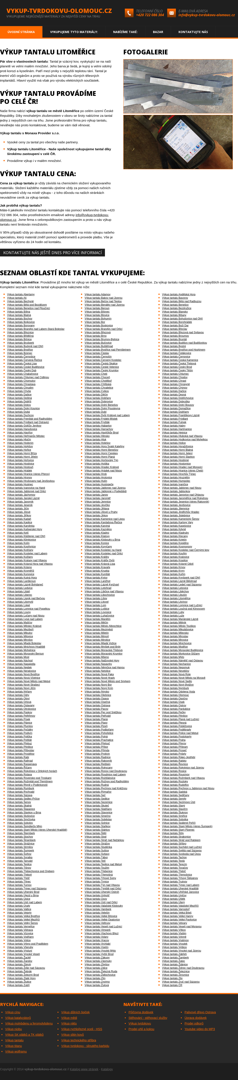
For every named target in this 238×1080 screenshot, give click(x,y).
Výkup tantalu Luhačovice (99, 615)
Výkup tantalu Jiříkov (19, 515)
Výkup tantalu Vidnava (20, 929)
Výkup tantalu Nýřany (19, 691)
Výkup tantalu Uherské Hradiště (180, 888)
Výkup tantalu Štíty (173, 833)
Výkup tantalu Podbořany (99, 729)
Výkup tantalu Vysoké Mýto (100, 950)
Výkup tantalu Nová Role (176, 674)
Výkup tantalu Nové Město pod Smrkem (107, 681)
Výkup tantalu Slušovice (21, 816)
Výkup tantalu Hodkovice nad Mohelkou (185, 439)
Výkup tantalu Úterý (173, 902)
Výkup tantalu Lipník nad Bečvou (26, 598)
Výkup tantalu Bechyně (20, 301)
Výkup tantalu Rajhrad (20, 760)
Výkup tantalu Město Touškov (179, 626)
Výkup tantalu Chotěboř (98, 380)
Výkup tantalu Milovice (20, 636)
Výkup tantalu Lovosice (98, 612)
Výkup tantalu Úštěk (173, 898)
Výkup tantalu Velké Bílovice (101, 916)
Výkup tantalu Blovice (97, 315)
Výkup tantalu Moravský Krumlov (103, 653)
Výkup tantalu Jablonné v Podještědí (106, 491)
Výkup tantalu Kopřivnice (21, 546)
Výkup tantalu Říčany (19, 767)
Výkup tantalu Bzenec (19, 353)
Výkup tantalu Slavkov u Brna (24, 812)
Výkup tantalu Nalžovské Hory (102, 660)
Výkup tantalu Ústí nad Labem (24, 902)
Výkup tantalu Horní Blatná (177, 449)
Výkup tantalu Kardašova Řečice (103, 522)
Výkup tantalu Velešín (97, 912)
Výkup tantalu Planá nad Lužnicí (180, 719)
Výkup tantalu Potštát (19, 740)
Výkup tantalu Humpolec (176, 480)
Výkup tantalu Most (18, 657)
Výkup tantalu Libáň (18, 591)
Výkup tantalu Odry (18, 695)
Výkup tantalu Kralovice (175, 556)
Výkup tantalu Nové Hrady (100, 677)
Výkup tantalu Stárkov (97, 829)
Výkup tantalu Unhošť (97, 895)
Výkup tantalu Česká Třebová (179, 363)
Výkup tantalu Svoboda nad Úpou (181, 853)
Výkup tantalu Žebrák (19, 971)
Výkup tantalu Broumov (175, 335)
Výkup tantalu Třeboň (19, 874)
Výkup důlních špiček (75, 1012)
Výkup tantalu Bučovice (98, 342)
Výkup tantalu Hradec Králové (102, 467)
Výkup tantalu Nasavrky (98, 664)
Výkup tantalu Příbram (175, 746)
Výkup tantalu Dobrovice (99, 401)
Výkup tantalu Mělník (174, 622)
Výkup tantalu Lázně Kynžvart (102, 584)
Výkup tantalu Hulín (96, 480)
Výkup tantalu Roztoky (175, 781)
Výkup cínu (12, 1012)
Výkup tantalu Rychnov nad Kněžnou (106, 788)
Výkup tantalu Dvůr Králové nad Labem (107, 415)
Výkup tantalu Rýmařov (98, 791)
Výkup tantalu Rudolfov (175, 784)
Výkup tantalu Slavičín (175, 809)
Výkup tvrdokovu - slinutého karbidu (85, 1046)
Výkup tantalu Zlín (95, 978)
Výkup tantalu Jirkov (96, 515)
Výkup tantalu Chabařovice (22, 373)
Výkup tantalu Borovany (21, 325)
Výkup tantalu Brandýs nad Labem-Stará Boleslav (35, 328)
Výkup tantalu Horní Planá (100, 456)
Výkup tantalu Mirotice (97, 639)
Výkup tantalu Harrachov (99, 429)
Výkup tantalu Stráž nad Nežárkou (104, 840)
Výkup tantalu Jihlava (97, 508)
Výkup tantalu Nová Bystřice (23, 674)
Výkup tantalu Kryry (173, 570)
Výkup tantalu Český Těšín (177, 370)
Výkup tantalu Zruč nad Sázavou (180, 981)
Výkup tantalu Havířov (19, 432)
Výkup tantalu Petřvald (98, 715)
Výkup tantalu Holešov (97, 442)
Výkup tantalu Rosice (174, 771)
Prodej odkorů (194, 1023)
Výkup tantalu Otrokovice (21, 708)
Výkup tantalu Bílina (18, 311)
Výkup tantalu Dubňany (175, 411)
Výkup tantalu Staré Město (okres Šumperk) (187, 826)
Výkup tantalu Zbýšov (97, 964)
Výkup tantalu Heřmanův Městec (26, 436)
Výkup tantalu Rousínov (176, 774)
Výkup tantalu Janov (96, 494)
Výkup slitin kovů (72, 1034)
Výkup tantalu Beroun (97, 308)
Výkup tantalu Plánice (19, 722)
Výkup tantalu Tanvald (19, 860)
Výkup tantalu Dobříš (19, 401)
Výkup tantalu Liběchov (175, 591)
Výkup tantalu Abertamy (21, 294)
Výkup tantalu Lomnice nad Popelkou (28, 608)
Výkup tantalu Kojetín (174, 539)
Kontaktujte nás (193, 32)
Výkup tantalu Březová (98, 332)
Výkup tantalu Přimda (97, 750)
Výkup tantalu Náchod (19, 660)
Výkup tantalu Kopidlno (175, 543)
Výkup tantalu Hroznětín (176, 477)
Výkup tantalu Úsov (96, 898)
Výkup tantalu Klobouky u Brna (102, 539)
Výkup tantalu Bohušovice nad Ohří (182, 318)
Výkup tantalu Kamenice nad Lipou (105, 518)
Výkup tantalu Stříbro (174, 843)
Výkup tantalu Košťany (20, 550)
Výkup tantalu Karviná (97, 525)
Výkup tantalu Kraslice (175, 560)
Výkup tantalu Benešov (175, 304)
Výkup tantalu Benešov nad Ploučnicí (28, 308)
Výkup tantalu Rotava (19, 774)
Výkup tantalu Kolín (18, 543)
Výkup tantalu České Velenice (102, 366)
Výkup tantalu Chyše (19, 391)
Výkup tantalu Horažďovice (177, 446)
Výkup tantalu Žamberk (175, 957)
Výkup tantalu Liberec (19, 594)
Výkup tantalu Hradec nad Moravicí (182, 467)
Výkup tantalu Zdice (96, 967)
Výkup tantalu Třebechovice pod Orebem (30, 871)
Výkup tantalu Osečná (97, 702)
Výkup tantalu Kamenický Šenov (180, 518)
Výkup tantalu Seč (95, 795)
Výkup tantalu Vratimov (175, 940)
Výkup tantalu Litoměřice (176, 598)
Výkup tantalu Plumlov (20, 726)
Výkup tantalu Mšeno (97, 657)
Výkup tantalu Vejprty (19, 912)
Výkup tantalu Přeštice (20, 746)
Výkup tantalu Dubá (18, 411)
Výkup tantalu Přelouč (97, 743)
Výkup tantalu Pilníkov (175, 715)
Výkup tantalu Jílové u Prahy (101, 512)
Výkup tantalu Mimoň (97, 636)
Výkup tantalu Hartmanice (177, 429)
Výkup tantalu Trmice (97, 881)
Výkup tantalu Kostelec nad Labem (27, 553)
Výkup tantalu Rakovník (98, 760)
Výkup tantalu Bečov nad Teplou (103, 301)
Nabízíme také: (125, 32)
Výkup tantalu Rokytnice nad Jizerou (183, 767)
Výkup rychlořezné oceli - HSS (81, 1029)
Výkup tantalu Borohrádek (177, 322)
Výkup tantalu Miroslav (175, 636)
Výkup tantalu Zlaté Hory (21, 978)
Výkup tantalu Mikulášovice (177, 629)
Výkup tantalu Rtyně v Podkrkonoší (27, 784)
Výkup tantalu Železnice (176, 971)
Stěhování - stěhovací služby (148, 1018)
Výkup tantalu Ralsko (174, 760)
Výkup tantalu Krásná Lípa (100, 563)
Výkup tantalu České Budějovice (25, 366)
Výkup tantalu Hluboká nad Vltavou (182, 436)
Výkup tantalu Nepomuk (176, 667)
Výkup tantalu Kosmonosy (177, 546)
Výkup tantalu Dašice (19, 394)
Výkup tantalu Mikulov (19, 632)
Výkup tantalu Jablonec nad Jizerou (105, 487)
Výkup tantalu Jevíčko (97, 505)
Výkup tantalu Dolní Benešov (101, 404)
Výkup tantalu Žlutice (19, 981)
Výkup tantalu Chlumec (175, 373)
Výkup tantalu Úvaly (18, 905)
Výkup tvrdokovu (140, 1023)
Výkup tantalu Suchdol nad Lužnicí (182, 847)
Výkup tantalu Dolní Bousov (178, 404)
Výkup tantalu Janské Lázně (23, 498)
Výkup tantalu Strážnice (20, 843)
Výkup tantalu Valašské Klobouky (104, 905)
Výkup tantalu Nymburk (175, 688)
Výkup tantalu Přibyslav (20, 750)
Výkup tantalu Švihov (19, 853)
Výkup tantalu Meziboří (20, 629)
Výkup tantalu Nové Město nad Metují (28, 681)
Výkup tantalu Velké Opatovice (102, 919)
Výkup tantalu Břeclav (174, 328)
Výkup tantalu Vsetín (96, 947)
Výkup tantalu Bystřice (20, 349)
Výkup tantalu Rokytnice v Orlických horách (32, 771)
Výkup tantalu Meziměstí (99, 629)
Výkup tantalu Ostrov (174, 705)
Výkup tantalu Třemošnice (177, 874)
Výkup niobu (13, 1029)
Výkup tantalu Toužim (97, 867)
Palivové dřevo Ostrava (200, 1012)
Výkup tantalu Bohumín (98, 318)
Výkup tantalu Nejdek (19, 667)
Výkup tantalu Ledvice (19, 588)
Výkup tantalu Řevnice (175, 764)
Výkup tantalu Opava (97, 698)
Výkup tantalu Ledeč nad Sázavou (181, 584)
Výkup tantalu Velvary (174, 923)
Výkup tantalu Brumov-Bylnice (102, 339)
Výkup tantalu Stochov (20, 836)
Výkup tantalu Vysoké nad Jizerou (181, 950)
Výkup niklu (69, 1023)
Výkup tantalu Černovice (176, 356)
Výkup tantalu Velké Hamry (177, 916)
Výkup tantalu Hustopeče (99, 484)
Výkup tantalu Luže (173, 615)
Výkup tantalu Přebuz (19, 743)
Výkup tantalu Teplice (19, 864)
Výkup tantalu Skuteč (97, 805)
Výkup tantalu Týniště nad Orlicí (103, 888)
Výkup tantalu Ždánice (175, 964)
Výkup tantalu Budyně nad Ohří (25, 346)
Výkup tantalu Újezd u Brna (23, 895)
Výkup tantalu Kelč (18, 532)
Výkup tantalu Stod (95, 836)
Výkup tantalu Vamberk (98, 909)
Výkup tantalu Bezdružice (176, 308)
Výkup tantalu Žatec (173, 961)
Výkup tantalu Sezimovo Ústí (178, 802)
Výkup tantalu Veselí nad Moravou (181, 926)
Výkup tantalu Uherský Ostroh (102, 891)
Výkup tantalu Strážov (97, 843)
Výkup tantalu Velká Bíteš (176, 912)
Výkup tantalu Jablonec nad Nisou (181, 487)
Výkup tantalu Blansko (175, 311)
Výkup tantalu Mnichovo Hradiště (26, 646)
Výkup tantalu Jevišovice (176, 505)
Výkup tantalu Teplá (173, 860)
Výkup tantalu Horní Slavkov (178, 456)
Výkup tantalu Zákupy (97, 957)
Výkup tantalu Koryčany (98, 546)
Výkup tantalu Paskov (19, 712)
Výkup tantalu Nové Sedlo (177, 681)
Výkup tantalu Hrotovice (98, 477)
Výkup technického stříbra (78, 1040)
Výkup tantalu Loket (18, 605)
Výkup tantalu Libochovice (100, 594)
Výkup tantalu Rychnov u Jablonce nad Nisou (188, 788)
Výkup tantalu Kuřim (173, 574)
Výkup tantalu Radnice (98, 757)
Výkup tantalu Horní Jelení (177, 453)
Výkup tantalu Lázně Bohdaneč (25, 584)
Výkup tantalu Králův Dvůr (100, 560)
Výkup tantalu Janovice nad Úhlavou (183, 494)
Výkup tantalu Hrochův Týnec (179, 474)
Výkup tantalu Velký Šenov (22, 923)
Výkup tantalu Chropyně (176, 384)
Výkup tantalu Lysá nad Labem (25, 619)
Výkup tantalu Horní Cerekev (101, 453)
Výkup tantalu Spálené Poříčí (179, 822)
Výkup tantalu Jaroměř (98, 498)
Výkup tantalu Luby (173, 612)
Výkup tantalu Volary (96, 936)
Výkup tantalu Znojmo (97, 981)
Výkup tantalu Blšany (174, 315)
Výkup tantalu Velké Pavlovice (179, 919)
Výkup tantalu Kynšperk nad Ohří (181, 577)
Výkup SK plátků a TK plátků (24, 1034)
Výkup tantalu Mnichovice (176, 643)
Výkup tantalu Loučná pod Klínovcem (183, 608)
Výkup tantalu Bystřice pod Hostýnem (183, 349)
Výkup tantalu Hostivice (20, 463)
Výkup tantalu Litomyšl (20, 601)
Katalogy (107, 1069)
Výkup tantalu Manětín (97, 619)
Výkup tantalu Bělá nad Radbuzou (181, 301)
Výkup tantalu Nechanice (176, 664)
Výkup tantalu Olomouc (175, 695)
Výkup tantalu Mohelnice (21, 650)
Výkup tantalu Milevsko (175, 632)
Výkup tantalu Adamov (97, 294)
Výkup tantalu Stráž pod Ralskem (181, 840)
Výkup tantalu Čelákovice (176, 353)
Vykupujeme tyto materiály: (74, 32)
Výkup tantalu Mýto (173, 657)
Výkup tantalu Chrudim (20, 387)
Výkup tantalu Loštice (97, 608)
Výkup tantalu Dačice (174, 391)
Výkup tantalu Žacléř (19, 957)
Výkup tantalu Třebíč (174, 871)
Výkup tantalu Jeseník (19, 505)
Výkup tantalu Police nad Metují (180, 733)
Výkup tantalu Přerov (174, 743)
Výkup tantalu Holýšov (20, 446)
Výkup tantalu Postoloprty (176, 736)
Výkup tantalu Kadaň (19, 518)
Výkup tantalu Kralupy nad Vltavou (27, 560)
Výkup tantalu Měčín (96, 622)
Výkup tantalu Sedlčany (175, 795)
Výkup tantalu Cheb (96, 373)
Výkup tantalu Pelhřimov (21, 715)
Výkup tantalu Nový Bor (98, 684)
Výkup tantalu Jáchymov (21, 494)
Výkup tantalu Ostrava (97, 705)
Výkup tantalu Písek (18, 719)
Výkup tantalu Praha (173, 740)
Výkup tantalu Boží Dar (175, 325)
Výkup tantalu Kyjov (96, 577)
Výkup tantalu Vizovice (20, 933)
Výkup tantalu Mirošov (20, 639)
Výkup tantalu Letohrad (98, 588)
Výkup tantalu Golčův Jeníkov (24, 425)
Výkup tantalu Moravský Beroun (25, 653)
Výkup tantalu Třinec (19, 881)
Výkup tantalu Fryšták (97, 422)
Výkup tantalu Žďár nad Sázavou (26, 967)
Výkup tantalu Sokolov (20, 822)
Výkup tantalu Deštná (19, 398)
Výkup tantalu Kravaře (97, 567)
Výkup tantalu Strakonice (176, 836)
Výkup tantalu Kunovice (20, 574)
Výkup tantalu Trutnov (174, 881)
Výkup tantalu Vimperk (98, 929)
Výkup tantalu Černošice (21, 356)
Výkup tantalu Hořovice (20, 460)
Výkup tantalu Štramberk (21, 840)
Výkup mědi (69, 1018)
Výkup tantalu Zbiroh (19, 964)
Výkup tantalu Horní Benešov (101, 449)
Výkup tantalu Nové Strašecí (23, 684)
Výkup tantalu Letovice (175, 588)
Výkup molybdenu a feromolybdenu (29, 1023)
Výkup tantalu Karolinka (20, 525)
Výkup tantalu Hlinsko (97, 436)
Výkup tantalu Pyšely (174, 753)
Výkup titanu (13, 1046)
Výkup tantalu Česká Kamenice (180, 360)
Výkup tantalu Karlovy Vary (177, 522)
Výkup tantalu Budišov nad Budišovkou (184, 342)
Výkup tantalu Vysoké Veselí (23, 954)
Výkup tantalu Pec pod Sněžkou (103, 712)
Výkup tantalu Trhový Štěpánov (180, 878)
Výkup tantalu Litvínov (174, 601)
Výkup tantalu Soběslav (98, 819)
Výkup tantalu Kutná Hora (22, 577)
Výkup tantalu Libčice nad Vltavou (104, 591)
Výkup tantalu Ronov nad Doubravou (106, 771)
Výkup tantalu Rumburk (20, 788)
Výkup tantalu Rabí (18, 757)
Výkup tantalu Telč (95, 860)
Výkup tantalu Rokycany (99, 767)
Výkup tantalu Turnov (19, 885)
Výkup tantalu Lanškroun (21, 581)
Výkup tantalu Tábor (96, 857)
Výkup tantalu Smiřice (174, 816)
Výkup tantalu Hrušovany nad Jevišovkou (31, 480)
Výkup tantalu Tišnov (19, 867)
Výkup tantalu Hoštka (97, 463)
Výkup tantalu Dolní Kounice (23, 408)
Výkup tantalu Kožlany (20, 556)
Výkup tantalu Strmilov (20, 847)
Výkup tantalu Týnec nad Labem (180, 885)
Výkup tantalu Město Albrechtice (103, 626)
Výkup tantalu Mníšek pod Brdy (103, 646)
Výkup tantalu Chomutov (21, 380)
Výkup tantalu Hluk (95, 439)
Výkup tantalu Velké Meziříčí (23, 919)
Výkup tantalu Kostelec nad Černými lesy (185, 550)
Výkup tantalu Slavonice (98, 812)
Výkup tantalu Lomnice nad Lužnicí (182, 605)
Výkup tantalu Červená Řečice (24, 360)
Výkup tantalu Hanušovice (22, 429)
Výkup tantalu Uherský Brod (23, 891)
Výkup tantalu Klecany (175, 536)
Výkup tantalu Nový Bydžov (178, 684)
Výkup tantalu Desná (174, 394)
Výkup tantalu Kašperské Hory (24, 529)
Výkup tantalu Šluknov (175, 812)
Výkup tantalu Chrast (174, 380)
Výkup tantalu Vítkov (174, 929)
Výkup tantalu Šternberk (21, 833)
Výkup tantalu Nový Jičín (21, 688)
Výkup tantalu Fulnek (174, 422)
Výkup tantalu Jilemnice (175, 508)
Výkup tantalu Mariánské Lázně (180, 619)
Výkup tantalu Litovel (97, 601)
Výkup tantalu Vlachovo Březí (102, 933)
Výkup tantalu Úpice (18, 898)
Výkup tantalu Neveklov (175, 670)
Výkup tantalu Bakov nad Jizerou (103, 297)
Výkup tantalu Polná (96, 736)
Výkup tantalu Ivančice (175, 484)
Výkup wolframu (16, 1051)
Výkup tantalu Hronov (19, 477)
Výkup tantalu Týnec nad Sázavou (27, 888)
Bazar (158, 32)
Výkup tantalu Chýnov (174, 387)
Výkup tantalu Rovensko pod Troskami (29, 778)
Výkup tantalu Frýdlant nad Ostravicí (28, 422)
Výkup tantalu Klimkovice (21, 539)
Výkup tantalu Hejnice (174, 432)
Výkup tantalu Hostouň (20, 467)
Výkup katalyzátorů (18, 1018)
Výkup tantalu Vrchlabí (98, 943)
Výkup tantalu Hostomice (176, 463)
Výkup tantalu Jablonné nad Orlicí (26, 491)
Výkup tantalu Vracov (97, 940)
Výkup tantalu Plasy (96, 722)
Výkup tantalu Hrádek (19, 470)
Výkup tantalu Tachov (174, 857)
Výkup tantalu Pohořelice (99, 733)
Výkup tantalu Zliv (172, 978)
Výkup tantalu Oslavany (20, 705)
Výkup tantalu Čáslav (97, 353)
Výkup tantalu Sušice (97, 850)
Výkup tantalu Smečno (98, 816)
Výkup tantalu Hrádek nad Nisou (103, 470)
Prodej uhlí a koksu (141, 1029)
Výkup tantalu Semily (174, 798)
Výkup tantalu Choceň (97, 377)
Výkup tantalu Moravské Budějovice (182, 650)
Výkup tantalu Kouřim (174, 553)
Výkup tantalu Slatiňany (98, 809)
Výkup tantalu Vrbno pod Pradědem (27, 943)
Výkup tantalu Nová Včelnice (23, 677)
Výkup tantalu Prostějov (20, 753)
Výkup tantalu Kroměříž (20, 570)
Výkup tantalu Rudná (97, 784)
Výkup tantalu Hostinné (175, 460)
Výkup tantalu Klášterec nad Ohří (26, 536)
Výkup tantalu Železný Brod (23, 974)
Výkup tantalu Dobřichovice (177, 398)
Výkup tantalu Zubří (18, 985)
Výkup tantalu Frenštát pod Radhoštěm (29, 418)
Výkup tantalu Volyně (174, 936)
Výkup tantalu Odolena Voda (178, 691)
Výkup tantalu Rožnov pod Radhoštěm (107, 781)
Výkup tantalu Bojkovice (21, 322)
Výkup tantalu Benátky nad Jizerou (105, 304)
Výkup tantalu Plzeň (96, 726)
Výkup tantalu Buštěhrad (99, 346)
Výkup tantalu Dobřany (98, 398)
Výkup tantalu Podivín (19, 733)
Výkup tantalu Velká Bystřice (23, 916)
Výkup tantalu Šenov (19, 802)
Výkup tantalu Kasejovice (176, 525)
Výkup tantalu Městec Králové (24, 626)
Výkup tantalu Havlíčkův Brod (102, 432)
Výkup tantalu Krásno (19, 567)
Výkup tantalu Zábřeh (174, 954)
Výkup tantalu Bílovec (97, 311)
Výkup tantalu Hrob (96, 474)
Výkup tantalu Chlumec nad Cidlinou (28, 377)
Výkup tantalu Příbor (96, 746)
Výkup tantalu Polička (19, 736)
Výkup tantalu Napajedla (21, 664)
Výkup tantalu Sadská (174, 791)
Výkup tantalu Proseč (174, 750)
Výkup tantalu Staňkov (97, 826)
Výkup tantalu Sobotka (175, 819)
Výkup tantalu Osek (173, 702)
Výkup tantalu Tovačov (175, 867)
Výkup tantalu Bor (95, 322)
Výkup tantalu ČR (172, 985)
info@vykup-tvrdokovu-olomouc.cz (206, 15)
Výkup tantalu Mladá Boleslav (24, 643)
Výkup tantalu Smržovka (21, 819)
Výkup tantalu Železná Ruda (101, 971)
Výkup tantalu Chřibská (98, 384)
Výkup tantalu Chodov (174, 377)
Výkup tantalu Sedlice (97, 798)
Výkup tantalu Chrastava (21, 384)
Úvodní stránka (21, 32)
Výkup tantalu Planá (96, 719)
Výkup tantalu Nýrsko (97, 691)
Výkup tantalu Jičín (18, 508)
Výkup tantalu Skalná (19, 805)
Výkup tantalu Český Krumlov (102, 370)
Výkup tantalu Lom (95, 605)
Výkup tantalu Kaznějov (98, 529)
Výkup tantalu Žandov (19, 961)
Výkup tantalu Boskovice (99, 325)
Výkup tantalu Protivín (97, 753)
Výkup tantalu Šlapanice (21, 809)
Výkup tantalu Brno (95, 335)
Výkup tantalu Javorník (20, 501)
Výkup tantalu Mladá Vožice (100, 643)
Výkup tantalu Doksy (19, 404)
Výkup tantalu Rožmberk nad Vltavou (183, 778)
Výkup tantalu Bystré (174, 346)
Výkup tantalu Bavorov (175, 297)
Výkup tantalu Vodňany (20, 936)
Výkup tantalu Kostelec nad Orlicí (104, 553)
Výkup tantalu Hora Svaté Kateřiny (104, 446)
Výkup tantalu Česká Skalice (101, 363)
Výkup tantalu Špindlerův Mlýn (24, 826)
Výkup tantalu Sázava (19, 795)
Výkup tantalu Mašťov (19, 622)
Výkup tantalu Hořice (19, 449)
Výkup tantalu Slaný (173, 805)
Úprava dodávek (196, 1018)
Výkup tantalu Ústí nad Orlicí (101, 902)
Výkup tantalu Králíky (97, 556)
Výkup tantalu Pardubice (176, 708)
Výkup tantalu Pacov (96, 708)
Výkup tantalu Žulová (97, 985)
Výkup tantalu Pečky (174, 712)
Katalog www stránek (84, 1069)
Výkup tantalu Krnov (173, 567)
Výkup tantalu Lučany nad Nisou (25, 615)
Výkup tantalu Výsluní (19, 950)
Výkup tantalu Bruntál (174, 339)
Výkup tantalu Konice (97, 543)
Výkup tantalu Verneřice (21, 926)
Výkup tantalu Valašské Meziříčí (180, 905)
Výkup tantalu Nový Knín (99, 688)
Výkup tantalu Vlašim (174, 933)
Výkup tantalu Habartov (98, 425)
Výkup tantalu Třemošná (99, 874)
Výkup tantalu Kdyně (174, 529)
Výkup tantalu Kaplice (19, 522)
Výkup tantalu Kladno (97, 532)
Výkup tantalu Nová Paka (99, 674)
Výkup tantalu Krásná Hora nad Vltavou (30, 563)
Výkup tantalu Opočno (175, 698)
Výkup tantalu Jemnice (98, 501)
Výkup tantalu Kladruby (175, 532)
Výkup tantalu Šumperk (20, 850)
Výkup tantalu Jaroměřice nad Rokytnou (185, 498)
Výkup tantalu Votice (19, 940)
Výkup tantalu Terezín (174, 864)
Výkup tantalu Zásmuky (98, 961)
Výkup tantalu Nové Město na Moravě (183, 677)
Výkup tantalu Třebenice (99, 871)
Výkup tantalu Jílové (18, 512)
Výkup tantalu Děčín (96, 394)
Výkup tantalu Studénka (98, 847)
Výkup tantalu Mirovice (175, 639)
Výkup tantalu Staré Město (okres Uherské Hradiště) (37, 829)
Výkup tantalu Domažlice (176, 408)
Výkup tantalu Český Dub (21, 370)
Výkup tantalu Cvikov (97, 391)
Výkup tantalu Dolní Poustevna (102, 408)
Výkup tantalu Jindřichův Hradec (180, 512)
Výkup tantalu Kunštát (97, 574)
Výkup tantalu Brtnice (19, 339)
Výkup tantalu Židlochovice (100, 974)
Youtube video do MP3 (200, 1029)
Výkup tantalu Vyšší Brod (99, 954)
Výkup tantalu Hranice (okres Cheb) (182, 470)
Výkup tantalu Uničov (174, 895)
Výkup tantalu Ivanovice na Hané (26, 487)
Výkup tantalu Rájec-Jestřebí (178, 757)
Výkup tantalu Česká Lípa (22, 363)
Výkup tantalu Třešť (18, 878)
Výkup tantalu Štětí (95, 833)
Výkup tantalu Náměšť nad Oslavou (182, 660)
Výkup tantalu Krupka (97, 570)
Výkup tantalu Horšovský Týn (101, 460)
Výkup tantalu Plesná (174, 722)
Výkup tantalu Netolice (97, 670)
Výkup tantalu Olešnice (98, 695)
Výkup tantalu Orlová (19, 702)
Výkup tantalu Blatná (19, 315)
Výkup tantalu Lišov (96, 598)
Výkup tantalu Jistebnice (176, 515)
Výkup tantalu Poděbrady (176, 729)
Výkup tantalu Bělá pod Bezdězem (27, 304)
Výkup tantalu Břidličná (20, 335)
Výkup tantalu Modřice (175, 646)
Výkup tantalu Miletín (97, 632)
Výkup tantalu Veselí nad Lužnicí (103, 926)
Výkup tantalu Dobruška (176, 401)
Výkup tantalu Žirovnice (175, 974)
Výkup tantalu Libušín (174, 594)
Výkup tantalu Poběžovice (177, 726)
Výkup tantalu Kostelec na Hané (103, 550)
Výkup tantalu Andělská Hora (178, 294)
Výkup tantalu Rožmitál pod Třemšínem (30, 781)
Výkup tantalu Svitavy (97, 853)
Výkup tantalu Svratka (19, 857)
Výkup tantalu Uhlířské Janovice (180, 891)
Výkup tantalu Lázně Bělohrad (179, 581)
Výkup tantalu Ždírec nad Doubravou (183, 967)
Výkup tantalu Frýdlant (175, 418)
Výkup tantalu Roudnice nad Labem (105, 774)
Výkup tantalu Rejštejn (97, 764)
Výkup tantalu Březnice (20, 332)
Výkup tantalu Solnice (97, 822)
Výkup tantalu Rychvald (20, 791)
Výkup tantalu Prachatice (99, 740)
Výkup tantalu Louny (19, 612)
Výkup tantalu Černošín (98, 356)
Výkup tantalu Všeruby (20, 947)
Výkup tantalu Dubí (95, 411)
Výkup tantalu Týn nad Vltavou (102, 885)
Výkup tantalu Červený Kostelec (103, 360)
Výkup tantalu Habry (173, 425)
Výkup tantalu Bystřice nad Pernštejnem (108, 349)
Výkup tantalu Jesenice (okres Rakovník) (185, 501)
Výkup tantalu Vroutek (174, 943)
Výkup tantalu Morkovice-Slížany (181, 653)
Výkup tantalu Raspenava (22, 764)
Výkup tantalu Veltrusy (97, 923)
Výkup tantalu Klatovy (97, 536)
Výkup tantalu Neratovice (21, 670)
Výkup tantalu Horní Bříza (22, 453)
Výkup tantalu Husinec (20, 484)
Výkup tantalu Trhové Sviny (100, 878)
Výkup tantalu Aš (16, 297)
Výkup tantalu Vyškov (174, 947)
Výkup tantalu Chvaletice (99, 387)
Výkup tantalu (14, 1040)
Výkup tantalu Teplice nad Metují (103, 864)
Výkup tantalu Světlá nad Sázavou (182, 850)
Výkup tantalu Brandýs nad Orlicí (103, 328)
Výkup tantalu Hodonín (20, 442)
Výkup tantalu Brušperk (20, 342)
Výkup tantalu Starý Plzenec (178, 829)
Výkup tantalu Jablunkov (176, 491)
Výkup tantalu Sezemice (99, 802)
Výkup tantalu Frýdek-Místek (101, 418)
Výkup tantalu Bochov (19, 318)
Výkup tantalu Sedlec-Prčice (23, 798)
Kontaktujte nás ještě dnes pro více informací (52, 252)
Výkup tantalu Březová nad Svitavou (183, 332)
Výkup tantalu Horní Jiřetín (22, 456)
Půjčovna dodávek (141, 1012)
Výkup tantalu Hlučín (19, 439)
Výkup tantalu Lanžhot (97, 581)
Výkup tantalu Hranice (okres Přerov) (28, 474)
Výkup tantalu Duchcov (20, 415)
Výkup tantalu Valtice (19, 909)
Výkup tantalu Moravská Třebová (103, 650)
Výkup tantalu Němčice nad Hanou (105, 667)
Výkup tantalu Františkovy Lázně (180, 415)
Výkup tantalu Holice (174, 442)
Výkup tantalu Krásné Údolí (177, 563)
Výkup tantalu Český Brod (177, 366)
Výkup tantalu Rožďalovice (100, 778)
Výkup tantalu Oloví (18, 698)
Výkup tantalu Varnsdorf (176, 909)
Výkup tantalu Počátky (20, 729)
